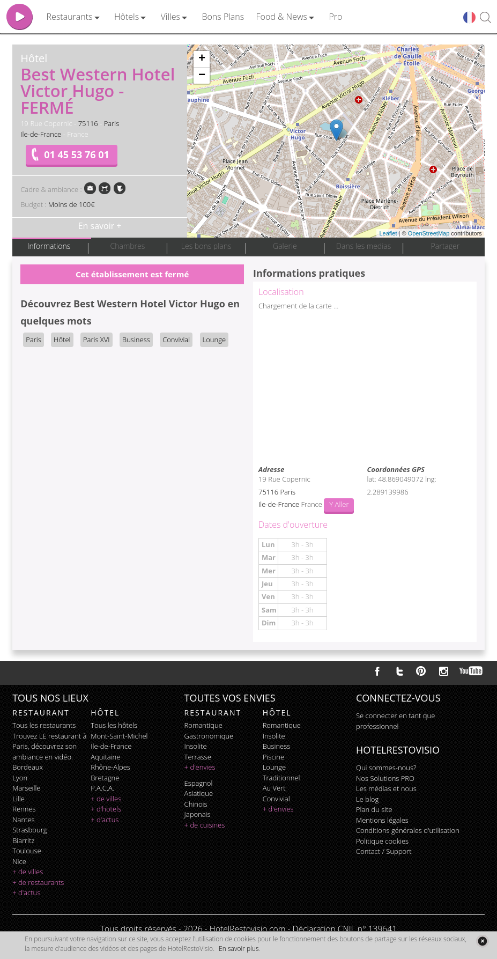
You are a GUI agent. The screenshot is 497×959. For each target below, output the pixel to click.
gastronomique (209, 736)
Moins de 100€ (71, 204)
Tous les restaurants (44, 725)
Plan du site (374, 809)
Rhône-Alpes (110, 767)
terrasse (197, 757)
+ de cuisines (204, 825)
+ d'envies (200, 767)
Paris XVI (96, 339)
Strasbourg (29, 830)
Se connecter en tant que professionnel (395, 721)
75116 (88, 123)
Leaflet (388, 233)
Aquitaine (105, 757)
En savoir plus (238, 948)
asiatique (198, 793)
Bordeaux (27, 767)
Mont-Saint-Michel (119, 736)
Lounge (214, 339)
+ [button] (201, 59)
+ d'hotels (106, 809)
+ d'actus (26, 892)
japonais (197, 814)
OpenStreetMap (429, 233)
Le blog (367, 799)
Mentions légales (382, 820)
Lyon (19, 778)
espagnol (198, 783)
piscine (274, 757)
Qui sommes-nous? (386, 767)
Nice (19, 861)
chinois (195, 804)
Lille (18, 798)
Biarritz (23, 840)
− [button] (201, 76)
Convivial (176, 339)
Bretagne (105, 778)
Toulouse (26, 850)
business (277, 746)
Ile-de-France (40, 134)
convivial (276, 798)
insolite (195, 746)
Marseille (26, 788)
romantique (203, 725)
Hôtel (62, 339)
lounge (274, 767)
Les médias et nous (386, 788)
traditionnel (281, 778)
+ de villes (27, 871)
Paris (112, 123)
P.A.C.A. (102, 788)
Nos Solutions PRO (385, 778)
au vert (274, 788)
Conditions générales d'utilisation (407, 830)
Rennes (23, 809)
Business (136, 339)
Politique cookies (382, 841)
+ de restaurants (38, 882)
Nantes (23, 819)
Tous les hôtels (114, 725)
